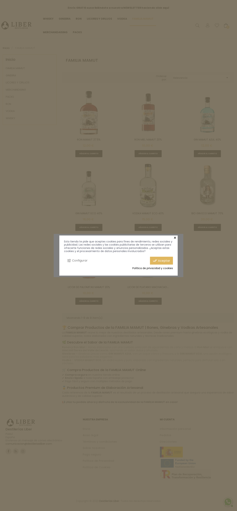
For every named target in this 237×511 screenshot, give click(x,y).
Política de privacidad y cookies (152, 268)
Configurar (77, 260)
